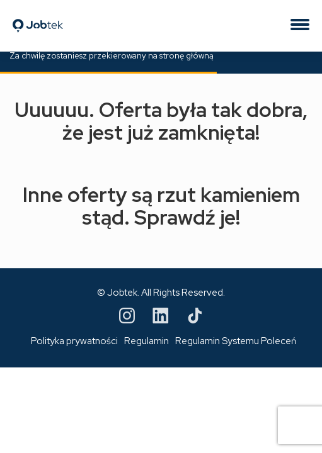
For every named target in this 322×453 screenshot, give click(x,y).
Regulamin (146, 341)
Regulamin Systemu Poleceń (235, 341)
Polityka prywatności (74, 341)
